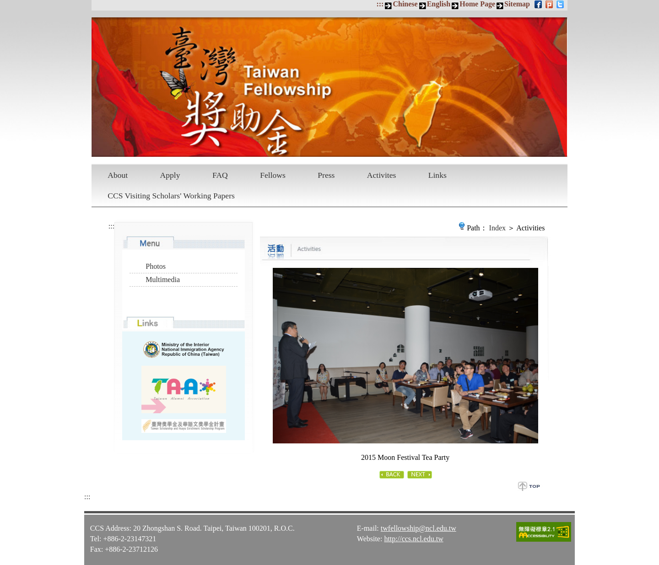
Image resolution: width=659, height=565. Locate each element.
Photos (156, 266)
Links (437, 175)
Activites (381, 175)
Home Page (477, 4)
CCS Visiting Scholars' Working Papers (171, 195)
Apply (170, 175)
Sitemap (517, 4)
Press (326, 175)
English (439, 4)
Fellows (273, 175)
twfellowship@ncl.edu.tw (418, 528)
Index (497, 228)
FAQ (220, 175)
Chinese (405, 4)
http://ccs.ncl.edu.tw (413, 538)
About (118, 175)
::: (380, 4)
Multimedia (163, 279)
